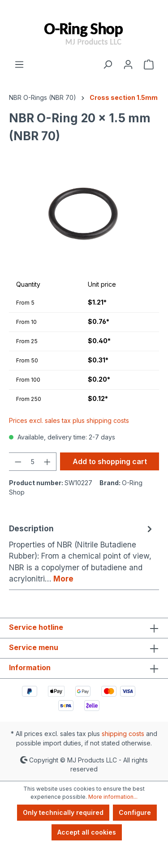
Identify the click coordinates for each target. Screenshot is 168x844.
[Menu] (19, 64)
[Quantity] (33, 461)
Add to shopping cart (110, 461)
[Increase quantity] (47, 461)
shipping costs (123, 733)
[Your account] (128, 64)
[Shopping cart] (148, 64)
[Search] (107, 64)
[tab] (82, 553)
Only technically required (63, 812)
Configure (135, 812)
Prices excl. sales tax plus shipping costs (69, 420)
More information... (113, 796)
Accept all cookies (86, 832)
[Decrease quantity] (18, 461)
